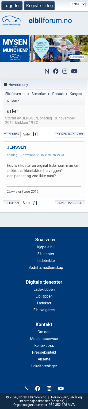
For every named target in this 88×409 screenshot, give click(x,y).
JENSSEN (16, 147)
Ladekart (44, 303)
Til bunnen (11, 134)
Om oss (44, 332)
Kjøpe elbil (45, 247)
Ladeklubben (44, 289)
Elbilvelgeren (44, 310)
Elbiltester (45, 254)
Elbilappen (44, 296)
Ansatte (44, 359)
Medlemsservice (44, 338)
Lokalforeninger (44, 366)
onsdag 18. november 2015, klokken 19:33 (35, 155)
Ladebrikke (46, 260)
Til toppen (11, 202)
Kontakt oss (44, 345)
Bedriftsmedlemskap (45, 267)
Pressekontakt (44, 352)
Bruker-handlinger (70, 134)
